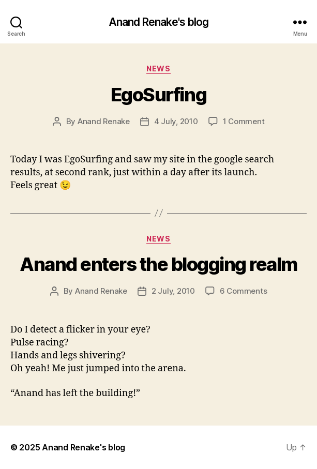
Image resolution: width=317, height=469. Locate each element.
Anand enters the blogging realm (158, 264)
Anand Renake (104, 121)
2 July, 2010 (173, 291)
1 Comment (244, 121)
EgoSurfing (158, 94)
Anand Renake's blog (158, 22)
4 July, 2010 (176, 121)
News (158, 68)
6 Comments (243, 291)
